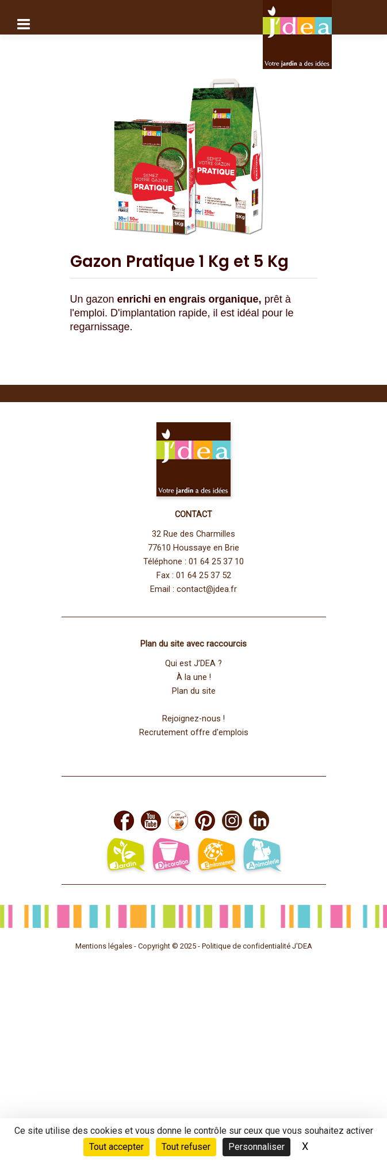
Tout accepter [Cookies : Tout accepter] (116, 1146)
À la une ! (194, 677)
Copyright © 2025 (168, 946)
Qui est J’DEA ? (193, 663)
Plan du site (194, 691)
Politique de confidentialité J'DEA (257, 946)
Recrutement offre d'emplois (193, 732)
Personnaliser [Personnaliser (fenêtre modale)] (256, 1146)
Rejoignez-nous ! (193, 719)
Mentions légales (103, 946)
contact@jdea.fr (207, 589)
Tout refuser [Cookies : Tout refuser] (186, 1146)
